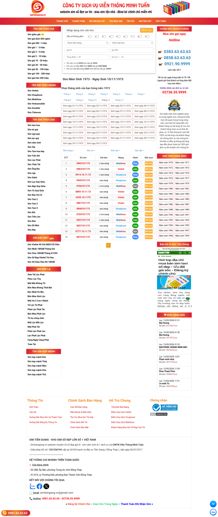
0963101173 (83, 169)
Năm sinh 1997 (182, 230)
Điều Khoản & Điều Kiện (80, 412)
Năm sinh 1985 (182, 199)
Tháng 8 (67, 100)
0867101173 (83, 203)
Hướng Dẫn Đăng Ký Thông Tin (43, 422)
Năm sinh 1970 (166, 162)
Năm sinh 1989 (182, 209)
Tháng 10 (92, 100)
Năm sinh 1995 (182, 225)
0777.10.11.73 (83, 231)
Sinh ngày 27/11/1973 (121, 138)
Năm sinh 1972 (166, 168)
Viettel (121, 169)
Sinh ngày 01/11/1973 (73, 106)
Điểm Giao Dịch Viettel (121, 412)
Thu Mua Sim (115, 21)
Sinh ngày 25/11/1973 (73, 138)
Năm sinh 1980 (166, 189)
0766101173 (83, 186)
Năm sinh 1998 (166, 236)
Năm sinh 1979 (182, 183)
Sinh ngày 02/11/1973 (97, 106)
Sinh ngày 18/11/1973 (97, 127)
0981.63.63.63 (17, 512)
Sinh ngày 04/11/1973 (145, 106)
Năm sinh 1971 (182, 162)
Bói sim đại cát (97, 21)
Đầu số (91, 150)
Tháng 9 (79, 100)
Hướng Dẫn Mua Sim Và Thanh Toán (45, 417)
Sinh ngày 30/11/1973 (97, 143)
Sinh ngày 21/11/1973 (73, 132)
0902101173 (83, 163)
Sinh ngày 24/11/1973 (145, 132)
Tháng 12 (119, 100)
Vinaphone (121, 174)
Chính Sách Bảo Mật (79, 427)
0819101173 (83, 237)
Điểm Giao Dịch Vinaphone (123, 417)
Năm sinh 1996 (166, 230)
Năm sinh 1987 (182, 204)
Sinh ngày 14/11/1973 (97, 122)
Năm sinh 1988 (166, 209)
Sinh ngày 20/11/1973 (145, 127)
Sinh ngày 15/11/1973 (121, 122)
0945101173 (83, 180)
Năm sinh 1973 (182, 168)
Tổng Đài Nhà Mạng (120, 407)
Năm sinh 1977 (182, 178)
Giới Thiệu (161, 21)
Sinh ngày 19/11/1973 (121, 127)
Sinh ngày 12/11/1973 (145, 116)
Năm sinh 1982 (166, 194)
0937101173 (83, 220)
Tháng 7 (141, 94)
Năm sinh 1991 (182, 215)
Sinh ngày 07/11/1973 (121, 111)
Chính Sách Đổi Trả (78, 422)
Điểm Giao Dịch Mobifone (122, 422)
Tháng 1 (67, 94)
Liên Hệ (32, 412)
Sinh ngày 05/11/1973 (73, 111)
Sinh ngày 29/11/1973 (73, 143)
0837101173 (83, 225)
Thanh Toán (78, 21)
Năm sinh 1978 (166, 183)
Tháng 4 (104, 94)
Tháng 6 (128, 94)
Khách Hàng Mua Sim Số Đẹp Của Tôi (128, 427)
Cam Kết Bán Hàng (78, 407)
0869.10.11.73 (83, 191)
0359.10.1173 (83, 197)
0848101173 (83, 208)
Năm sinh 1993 (182, 220)
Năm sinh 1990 (166, 215)
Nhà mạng (68, 150)
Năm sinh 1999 (182, 236)
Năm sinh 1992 (166, 220)
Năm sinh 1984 (166, 199)
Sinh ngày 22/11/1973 (97, 132)
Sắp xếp (139, 150)
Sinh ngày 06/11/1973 (97, 111)
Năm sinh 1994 (166, 225)
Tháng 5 (116, 94)
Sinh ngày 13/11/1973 (73, 122)
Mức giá (115, 150)
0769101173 (83, 214)
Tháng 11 (105, 100)
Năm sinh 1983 (182, 194)
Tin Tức (131, 21)
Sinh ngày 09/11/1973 (73, 116)
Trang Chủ (62, 21)
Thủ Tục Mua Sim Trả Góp (81, 417)
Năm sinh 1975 (182, 173)
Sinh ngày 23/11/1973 (121, 132)
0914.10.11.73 (83, 174)
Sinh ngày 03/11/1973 (121, 106)
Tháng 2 (79, 94)
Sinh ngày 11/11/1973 (121, 116)
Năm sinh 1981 (182, 189)
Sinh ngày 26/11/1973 (97, 138)
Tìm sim (146, 30)
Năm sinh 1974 (166, 173)
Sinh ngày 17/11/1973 (73, 127)
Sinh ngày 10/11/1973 (97, 116)
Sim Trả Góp (145, 21)
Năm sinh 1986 (166, 204)
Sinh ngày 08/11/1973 (145, 111)
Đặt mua (148, 163)
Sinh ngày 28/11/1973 (145, 138)
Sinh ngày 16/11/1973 (145, 122)
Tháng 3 (92, 94)
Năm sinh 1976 (166, 178)
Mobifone (121, 163)
